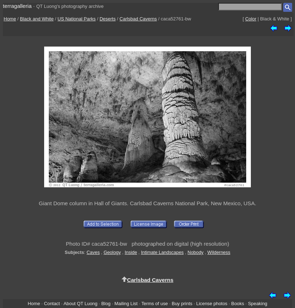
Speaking (257, 303)
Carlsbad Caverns (138, 18)
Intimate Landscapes (162, 252)
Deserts (107, 18)
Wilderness (218, 252)
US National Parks (76, 18)
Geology (112, 252)
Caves (93, 252)
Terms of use (154, 303)
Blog (106, 303)
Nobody (196, 252)
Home (10, 18)
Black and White (37, 18)
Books (237, 303)
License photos (212, 303)
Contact (52, 303)
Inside (131, 252)
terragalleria (17, 6)
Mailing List (126, 303)
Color (250, 18)
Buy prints (182, 303)
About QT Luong (80, 303)
